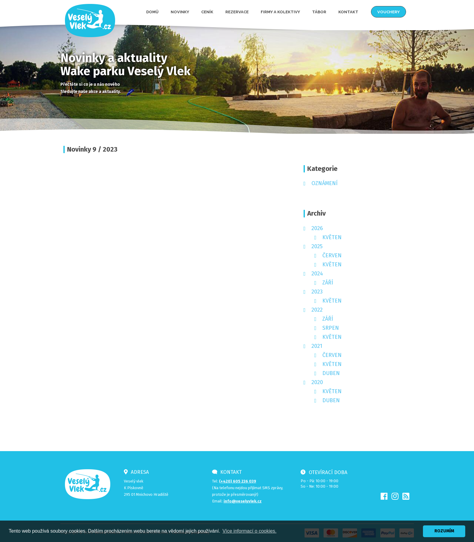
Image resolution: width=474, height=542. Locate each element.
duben (331, 373)
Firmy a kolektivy (280, 12)
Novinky (180, 12)
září (327, 282)
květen (332, 237)
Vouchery (388, 12)
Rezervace (237, 12)
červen (332, 255)
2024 (317, 273)
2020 (317, 382)
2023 (317, 291)
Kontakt (348, 12)
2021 (316, 346)
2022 (317, 309)
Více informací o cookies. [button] (249, 531)
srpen (330, 328)
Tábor (319, 12)
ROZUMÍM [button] (444, 531)
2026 (317, 228)
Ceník (207, 12)
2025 (317, 246)
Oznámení (324, 183)
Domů (152, 12)
